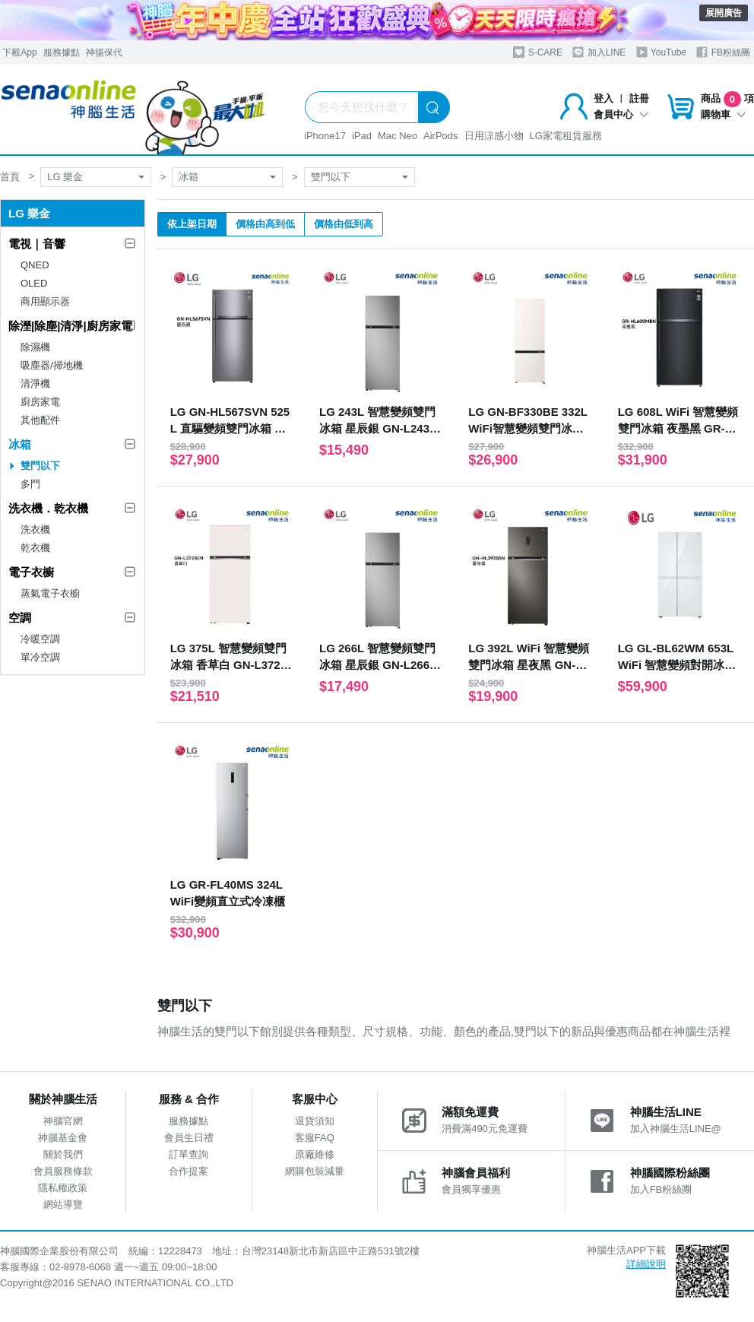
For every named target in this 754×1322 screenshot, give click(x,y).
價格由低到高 (343, 224)
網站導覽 (63, 1204)
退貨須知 (314, 1121)
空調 (19, 617)
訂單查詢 (188, 1154)
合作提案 (188, 1171)
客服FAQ (314, 1137)
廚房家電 (40, 401)
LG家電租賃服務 (566, 136)
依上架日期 (192, 224)
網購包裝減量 (314, 1171)
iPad (362, 136)
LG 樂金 (65, 176)
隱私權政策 (62, 1188)
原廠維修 (314, 1154)
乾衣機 (35, 547)
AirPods (440, 136)
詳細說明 (646, 1264)
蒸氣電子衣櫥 (50, 593)
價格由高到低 (265, 224)
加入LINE (599, 52)
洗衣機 (35, 529)
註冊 (639, 98)
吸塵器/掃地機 (52, 365)
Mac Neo (397, 136)
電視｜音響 (36, 243)
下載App (19, 52)
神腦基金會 (62, 1137)
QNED (35, 265)
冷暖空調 (40, 639)
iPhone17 (325, 136)
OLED (34, 283)
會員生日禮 (189, 1137)
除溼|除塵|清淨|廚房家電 (70, 325)
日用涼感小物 (494, 136)
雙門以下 (330, 176)
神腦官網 (63, 1121)
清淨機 (35, 383)
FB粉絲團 (723, 52)
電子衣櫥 (31, 572)
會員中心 (621, 114)
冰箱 (188, 176)
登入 (603, 98)
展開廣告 (723, 13)
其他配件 (40, 420)
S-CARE (537, 52)
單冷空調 (40, 657)
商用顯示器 (45, 301)
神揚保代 (104, 52)
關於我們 (63, 1154)
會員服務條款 (63, 1171)
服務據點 (61, 52)
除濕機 (35, 347)
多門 (30, 484)
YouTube (661, 52)
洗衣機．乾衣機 (48, 508)
